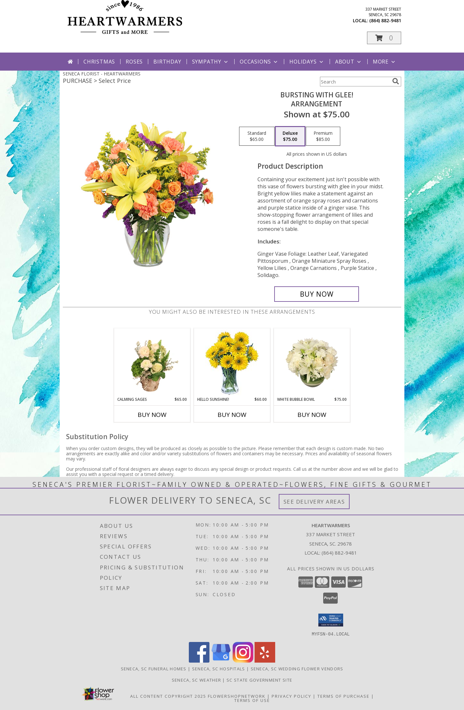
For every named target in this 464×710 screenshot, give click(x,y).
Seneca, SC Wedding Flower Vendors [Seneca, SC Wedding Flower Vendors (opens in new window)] (297, 668)
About (348, 61)
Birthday (167, 61)
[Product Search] (354, 81)
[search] (396, 81)
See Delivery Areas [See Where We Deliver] (314, 501)
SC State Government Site (259, 680)
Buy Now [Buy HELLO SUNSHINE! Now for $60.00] (232, 414)
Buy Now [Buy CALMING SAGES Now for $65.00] (152, 414)
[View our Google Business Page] (221, 660)
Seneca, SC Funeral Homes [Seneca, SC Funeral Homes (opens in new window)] (154, 668)
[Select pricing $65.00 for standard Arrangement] (256, 136)
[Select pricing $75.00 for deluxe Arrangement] (290, 136)
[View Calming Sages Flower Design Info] (152, 362)
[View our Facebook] (199, 660)
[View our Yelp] (265, 660)
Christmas (99, 61)
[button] (384, 38)
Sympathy (210, 61)
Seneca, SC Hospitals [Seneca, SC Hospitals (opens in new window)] (218, 668)
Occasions (259, 61)
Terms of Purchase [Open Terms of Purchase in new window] (343, 696)
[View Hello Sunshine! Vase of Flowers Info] (232, 362)
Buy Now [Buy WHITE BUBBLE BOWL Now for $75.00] (311, 414)
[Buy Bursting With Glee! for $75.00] (316, 294)
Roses (134, 61)
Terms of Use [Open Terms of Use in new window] (252, 700)
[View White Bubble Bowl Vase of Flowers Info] (312, 362)
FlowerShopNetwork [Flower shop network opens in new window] (237, 696)
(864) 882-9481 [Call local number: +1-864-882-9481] (385, 20)
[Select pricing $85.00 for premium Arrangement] (323, 136)
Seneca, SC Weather (196, 680)
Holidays (306, 61)
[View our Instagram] (243, 660)
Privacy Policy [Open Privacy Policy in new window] (291, 696)
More (384, 61)
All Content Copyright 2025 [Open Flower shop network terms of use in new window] (168, 696)
